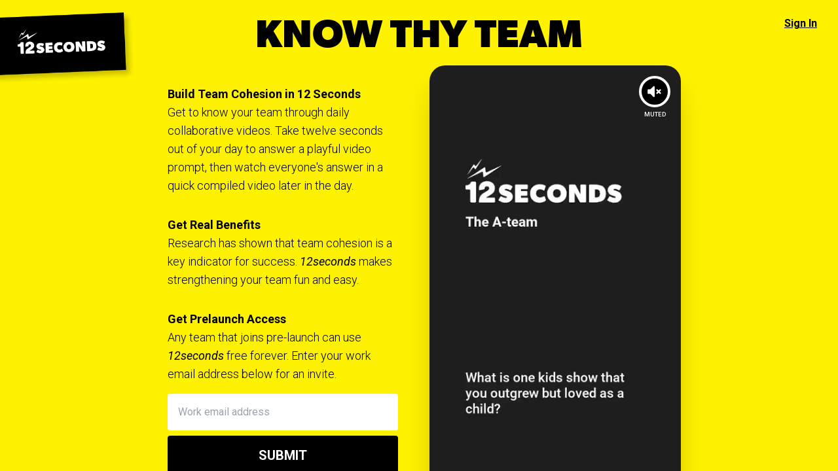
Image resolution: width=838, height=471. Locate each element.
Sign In (800, 23)
